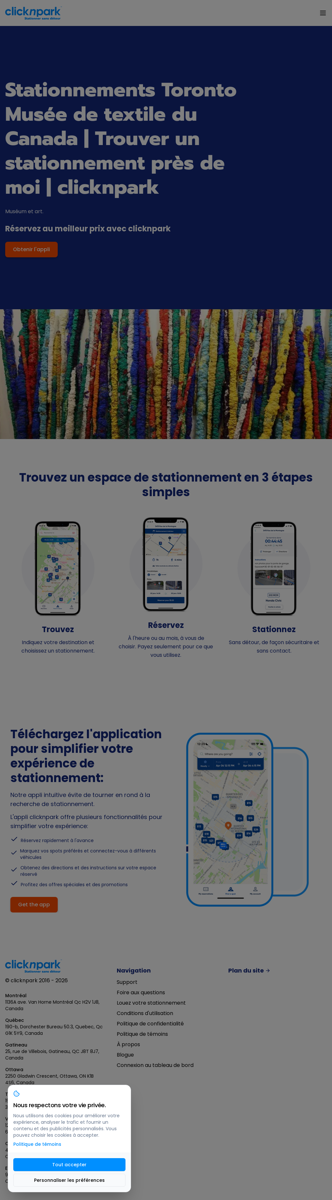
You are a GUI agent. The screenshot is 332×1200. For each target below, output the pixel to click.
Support (127, 982)
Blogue (125, 1055)
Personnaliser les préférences (69, 1180)
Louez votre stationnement (151, 1003)
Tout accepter (69, 1164)
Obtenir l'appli (31, 249)
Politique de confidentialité (150, 1023)
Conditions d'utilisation (145, 1013)
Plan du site (249, 970)
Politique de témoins (142, 1034)
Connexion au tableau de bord (155, 1065)
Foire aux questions (141, 992)
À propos (128, 1044)
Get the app (34, 904)
